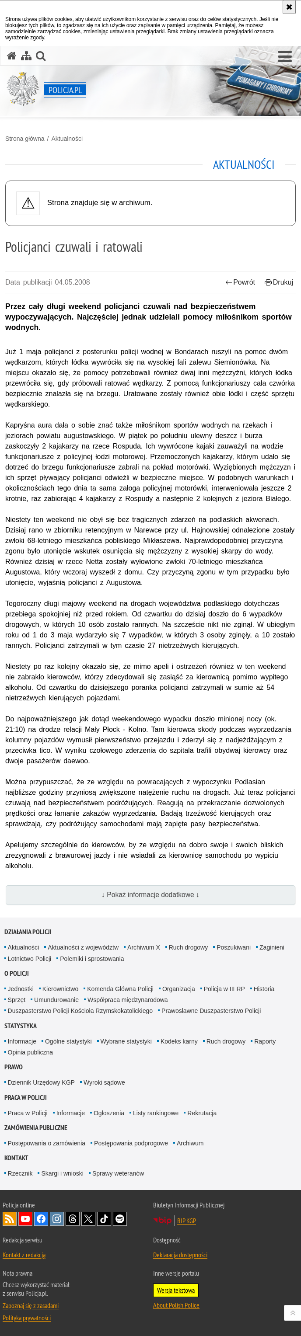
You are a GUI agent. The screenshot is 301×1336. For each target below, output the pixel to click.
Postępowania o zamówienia (46, 1143)
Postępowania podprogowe (131, 1143)
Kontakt (16, 1157)
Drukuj (279, 282)
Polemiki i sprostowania (92, 958)
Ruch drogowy (188, 947)
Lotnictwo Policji (30, 958)
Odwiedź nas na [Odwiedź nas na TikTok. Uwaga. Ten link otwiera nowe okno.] (104, 1219)
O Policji (16, 973)
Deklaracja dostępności (180, 1254)
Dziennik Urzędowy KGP (41, 1082)
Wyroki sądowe (104, 1082)
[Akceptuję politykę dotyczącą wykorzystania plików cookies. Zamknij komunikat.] (289, 7)
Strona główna (25, 138)
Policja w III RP (224, 988)
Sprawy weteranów (118, 1173)
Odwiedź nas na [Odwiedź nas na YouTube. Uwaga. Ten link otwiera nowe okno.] (25, 1219)
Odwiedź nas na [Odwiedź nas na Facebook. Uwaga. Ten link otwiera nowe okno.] (41, 1219)
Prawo (13, 1067)
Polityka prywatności (27, 1317)
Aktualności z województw (83, 947)
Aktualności (67, 138)
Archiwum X (143, 947)
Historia (264, 988)
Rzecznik (20, 1173)
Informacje (22, 1041)
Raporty (265, 1041)
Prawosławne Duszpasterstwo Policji (211, 1010)
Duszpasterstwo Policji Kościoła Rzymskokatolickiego (80, 1010)
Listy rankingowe (155, 1113)
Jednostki (21, 988)
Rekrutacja (202, 1113)
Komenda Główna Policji (120, 988)
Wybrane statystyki (126, 1041)
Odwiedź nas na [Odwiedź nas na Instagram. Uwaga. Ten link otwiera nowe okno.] (57, 1219)
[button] (285, 57)
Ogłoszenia (109, 1113)
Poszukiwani (234, 947)
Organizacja (178, 988)
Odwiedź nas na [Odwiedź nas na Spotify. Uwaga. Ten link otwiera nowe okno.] (120, 1219)
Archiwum (190, 1143)
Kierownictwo (60, 988)
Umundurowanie (56, 999)
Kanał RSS (10, 1219)
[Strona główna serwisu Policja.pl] (12, 55)
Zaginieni (271, 947)
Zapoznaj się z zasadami (31, 1305)
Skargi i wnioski (62, 1173)
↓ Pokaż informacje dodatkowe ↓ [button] (151, 894)
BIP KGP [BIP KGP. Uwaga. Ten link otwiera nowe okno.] (186, 1220)
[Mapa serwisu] (26, 55)
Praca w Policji (25, 1097)
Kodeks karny (179, 1041)
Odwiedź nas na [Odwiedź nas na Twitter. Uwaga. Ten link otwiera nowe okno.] (88, 1219)
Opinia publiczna (30, 1052)
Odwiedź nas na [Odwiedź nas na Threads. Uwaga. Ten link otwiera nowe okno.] (73, 1219)
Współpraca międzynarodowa (128, 999)
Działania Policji (28, 931)
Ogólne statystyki (68, 1041)
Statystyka (20, 1025)
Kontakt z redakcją (24, 1254)
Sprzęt (16, 999)
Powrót (240, 282)
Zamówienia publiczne (35, 1127)
